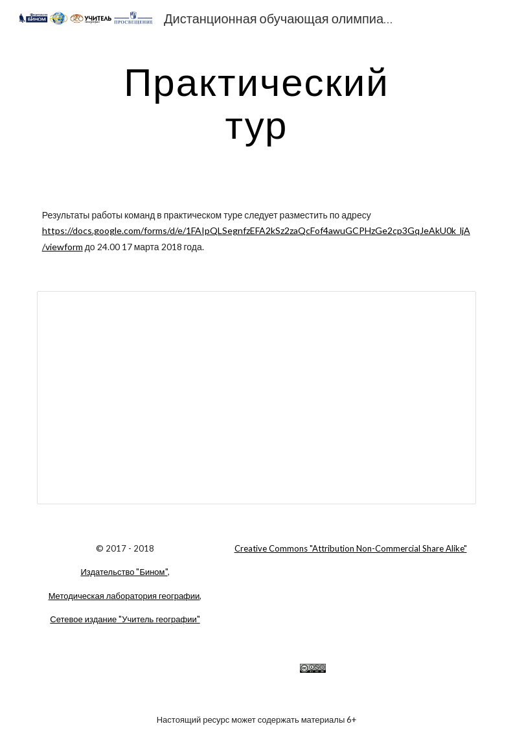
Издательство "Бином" (123, 572)
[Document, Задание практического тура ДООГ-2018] (257, 397)
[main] (257, 102)
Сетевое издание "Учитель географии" (125, 619)
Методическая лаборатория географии (124, 595)
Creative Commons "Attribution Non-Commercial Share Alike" (350, 548)
